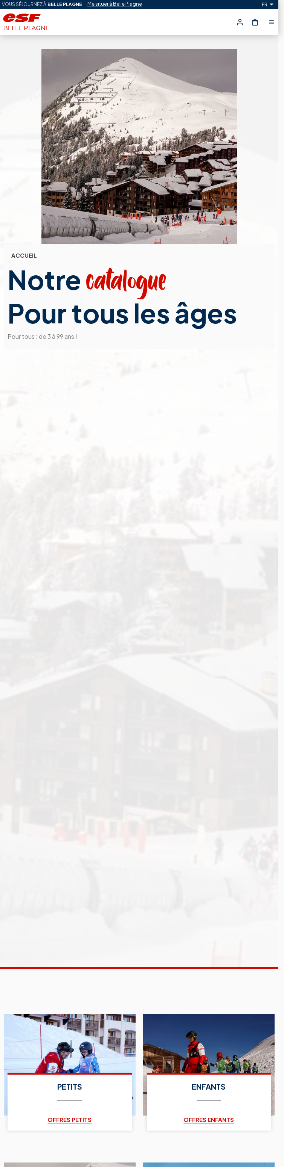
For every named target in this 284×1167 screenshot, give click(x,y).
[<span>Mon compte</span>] (240, 22)
